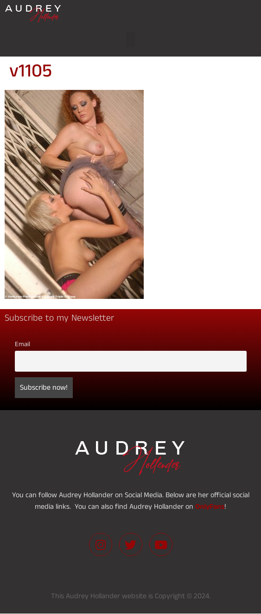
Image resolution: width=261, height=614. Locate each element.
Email (22, 344)
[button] (130, 39)
